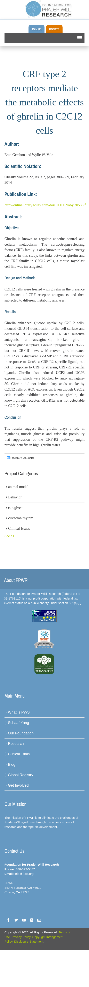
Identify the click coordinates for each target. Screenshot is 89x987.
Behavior (15, 497)
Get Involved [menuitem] (18, 785)
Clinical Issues (19, 528)
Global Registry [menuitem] (20, 775)
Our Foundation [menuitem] (21, 733)
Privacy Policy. (21, 937)
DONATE (54, 29)
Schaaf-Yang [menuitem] (18, 723)
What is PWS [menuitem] (19, 712)
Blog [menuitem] (11, 764)
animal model (18, 487)
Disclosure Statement (28, 941)
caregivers (15, 508)
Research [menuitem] (16, 744)
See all (9, 536)
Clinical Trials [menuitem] (19, 754)
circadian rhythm (20, 518)
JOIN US (36, 29)
